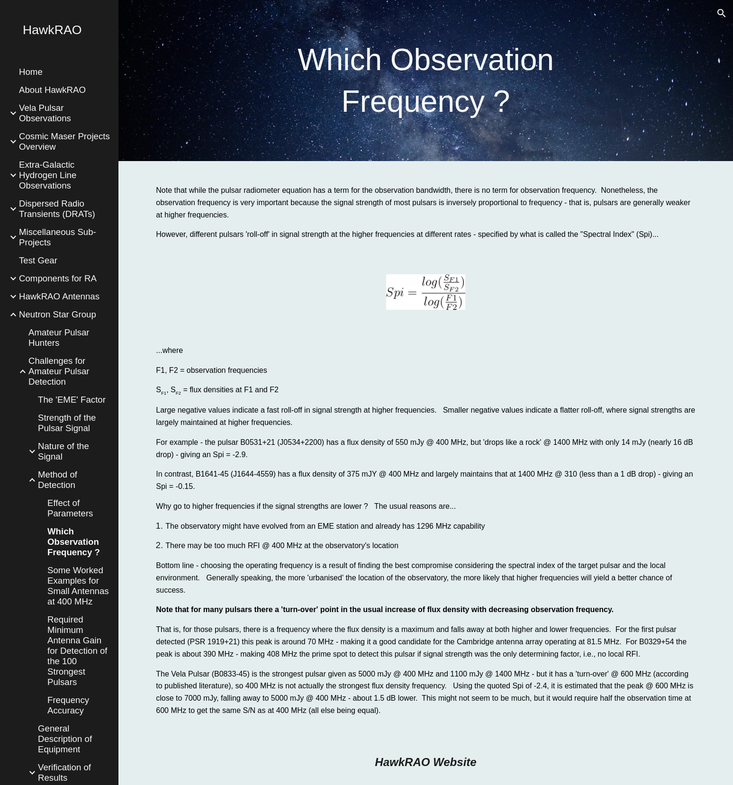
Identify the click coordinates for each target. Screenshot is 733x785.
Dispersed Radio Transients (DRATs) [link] (57, 209)
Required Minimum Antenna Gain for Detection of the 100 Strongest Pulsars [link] (77, 650)
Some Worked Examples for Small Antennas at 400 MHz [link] (78, 585)
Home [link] (31, 72)
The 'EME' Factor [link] (72, 400)
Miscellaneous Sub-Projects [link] (57, 237)
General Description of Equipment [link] (65, 738)
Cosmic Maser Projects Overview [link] (64, 141)
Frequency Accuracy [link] (68, 705)
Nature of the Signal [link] (63, 451)
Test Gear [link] (38, 260)
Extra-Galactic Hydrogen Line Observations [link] (47, 175)
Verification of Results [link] (64, 772)
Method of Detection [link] (57, 479)
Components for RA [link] (58, 278)
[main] (426, 80)
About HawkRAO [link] (52, 90)
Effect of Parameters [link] (70, 508)
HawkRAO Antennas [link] (59, 296)
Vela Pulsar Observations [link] (45, 113)
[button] (721, 13)
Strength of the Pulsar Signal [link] (67, 423)
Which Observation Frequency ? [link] (73, 541)
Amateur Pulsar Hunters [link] (59, 337)
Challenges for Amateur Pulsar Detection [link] (59, 371)
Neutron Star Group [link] (57, 314)
